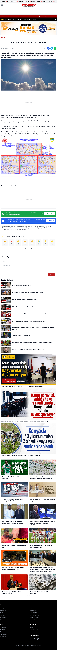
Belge (1, 620)
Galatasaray (3, 632)
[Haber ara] (56, 19)
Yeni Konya (3, 615)
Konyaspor (3, 627)
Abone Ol (50, 220)
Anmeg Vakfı (3, 610)
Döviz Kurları (33, 610)
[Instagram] (38, 639)
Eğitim (40, 16)
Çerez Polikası (34, 629)
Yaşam (45, 16)
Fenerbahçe (3, 634)
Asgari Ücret (33, 608)
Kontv (1, 612)
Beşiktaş (2, 629)
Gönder (51, 275)
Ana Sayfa (3, 16)
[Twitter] (35, 639)
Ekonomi (16, 16)
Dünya (51, 16)
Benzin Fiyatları (34, 620)
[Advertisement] (28, 102)
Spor (22, 16)
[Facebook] (30, 639)
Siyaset (28, 16)
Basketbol (3, 636)
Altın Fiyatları (33, 612)
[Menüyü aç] (2, 5)
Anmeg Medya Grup (5, 608)
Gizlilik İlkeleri (33, 632)
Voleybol (2, 639)
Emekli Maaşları (34, 617)
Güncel (10, 16)
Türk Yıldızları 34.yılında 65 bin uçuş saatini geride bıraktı (18, 19)
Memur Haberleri (34, 615)
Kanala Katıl (49, 214)
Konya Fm (3, 617)
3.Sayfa (34, 16)
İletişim (31, 627)
